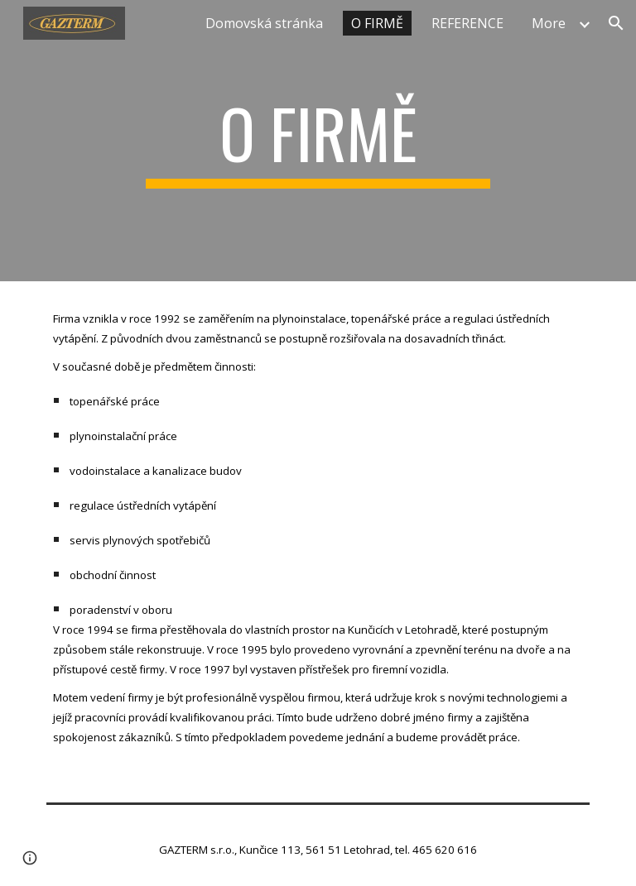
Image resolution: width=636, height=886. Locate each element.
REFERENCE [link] (467, 23)
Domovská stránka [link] (264, 23)
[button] (616, 23)
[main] (317, 140)
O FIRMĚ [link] (377, 23)
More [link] (549, 23)
